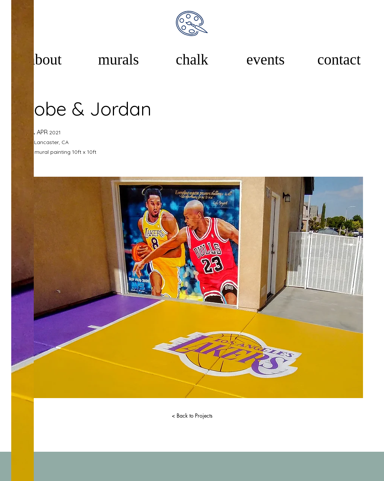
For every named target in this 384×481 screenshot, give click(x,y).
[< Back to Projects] (192, 415)
